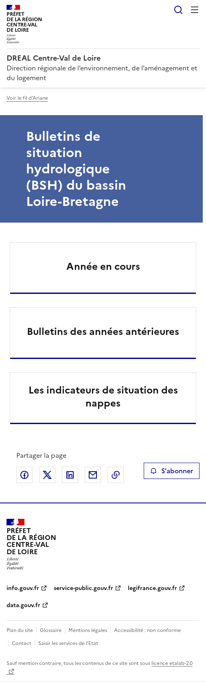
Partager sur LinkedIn (70, 475)
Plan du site (20, 630)
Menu (194, 10)
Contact (21, 643)
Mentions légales (87, 630)
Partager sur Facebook (24, 475)
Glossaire (50, 630)
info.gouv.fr (23, 588)
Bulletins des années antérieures (103, 331)
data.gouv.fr (23, 605)
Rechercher (178, 10)
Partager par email (93, 475)
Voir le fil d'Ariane (27, 98)
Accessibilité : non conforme (147, 630)
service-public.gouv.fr (83, 588)
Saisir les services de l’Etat (68, 643)
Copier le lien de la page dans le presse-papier (115, 475)
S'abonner (171, 471)
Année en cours (103, 266)
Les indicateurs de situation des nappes (103, 397)
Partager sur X (47, 475)
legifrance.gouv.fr (152, 588)
